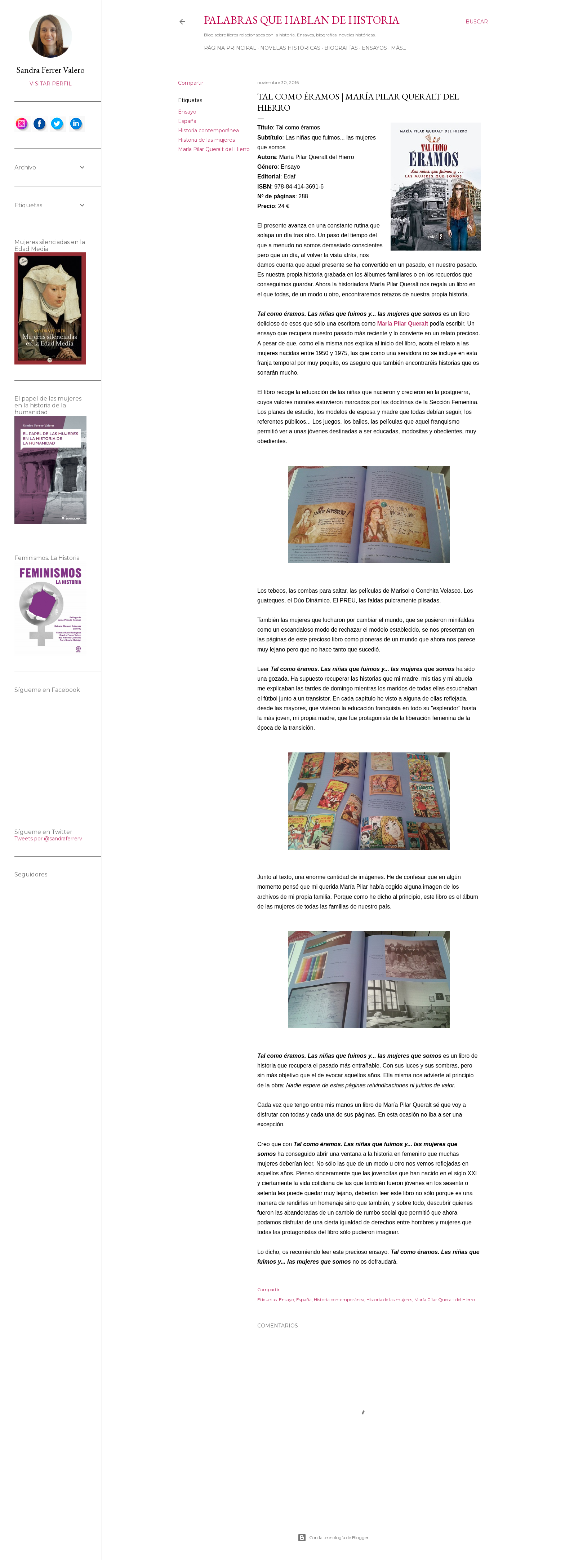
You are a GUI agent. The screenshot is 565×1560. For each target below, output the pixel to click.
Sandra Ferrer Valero (50, 69)
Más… (398, 48)
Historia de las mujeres (206, 140)
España (187, 121)
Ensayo (187, 112)
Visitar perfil (51, 83)
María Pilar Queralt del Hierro (214, 149)
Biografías (341, 48)
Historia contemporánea (208, 130)
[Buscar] (477, 21)
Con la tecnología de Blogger (333, 1537)
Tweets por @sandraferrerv (48, 838)
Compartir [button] (190, 83)
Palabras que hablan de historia (302, 20)
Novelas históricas (290, 48)
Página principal (230, 48)
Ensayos (374, 48)
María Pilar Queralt (402, 324)
